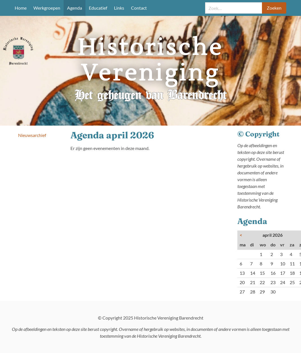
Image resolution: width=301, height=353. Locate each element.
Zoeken (274, 7)
